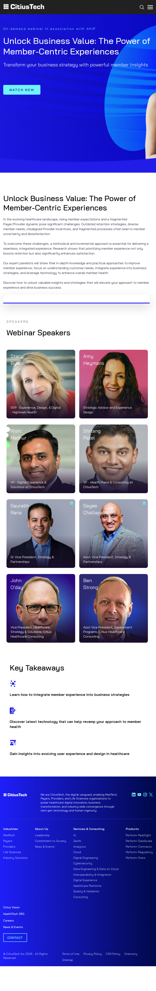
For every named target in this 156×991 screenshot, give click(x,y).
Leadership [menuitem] (42, 835)
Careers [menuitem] (8, 920)
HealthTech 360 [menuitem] (13, 914)
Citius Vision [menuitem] (11, 907)
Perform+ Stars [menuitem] (135, 858)
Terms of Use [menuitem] (70, 954)
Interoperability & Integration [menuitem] (92, 874)
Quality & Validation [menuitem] (86, 891)
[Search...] (140, 14)
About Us (41, 829)
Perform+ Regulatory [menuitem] (139, 852)
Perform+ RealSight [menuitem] (138, 835)
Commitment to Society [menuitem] (50, 841)
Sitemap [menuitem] (67, 960)
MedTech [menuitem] (9, 835)
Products (132, 829)
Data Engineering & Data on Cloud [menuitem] (95, 869)
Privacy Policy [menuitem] (92, 954)
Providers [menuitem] (9, 846)
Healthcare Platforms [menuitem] (87, 886)
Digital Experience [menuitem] (85, 880)
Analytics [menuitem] (79, 846)
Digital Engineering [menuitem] (85, 858)
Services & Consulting (88, 829)
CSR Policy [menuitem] (113, 954)
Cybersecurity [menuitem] (82, 863)
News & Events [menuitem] (45, 846)
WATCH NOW (21, 90)
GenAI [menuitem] (77, 841)
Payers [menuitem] (7, 841)
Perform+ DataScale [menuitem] (139, 841)
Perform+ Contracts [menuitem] (139, 846)
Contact (15, 938)
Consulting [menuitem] (80, 897)
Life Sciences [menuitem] (12, 852)
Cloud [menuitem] (77, 852)
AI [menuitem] (74, 835)
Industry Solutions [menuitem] (15, 858)
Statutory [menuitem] (130, 954)
